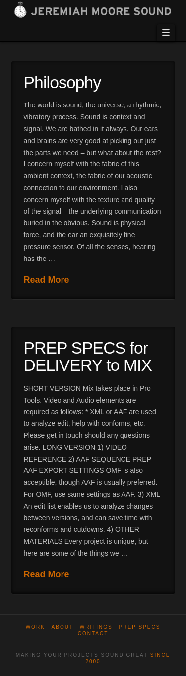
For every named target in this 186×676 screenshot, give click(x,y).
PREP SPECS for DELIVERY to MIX (88, 356)
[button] (166, 32)
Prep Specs (140, 627)
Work (35, 627)
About (62, 627)
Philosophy (62, 82)
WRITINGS (96, 627)
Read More (46, 280)
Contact (93, 633)
